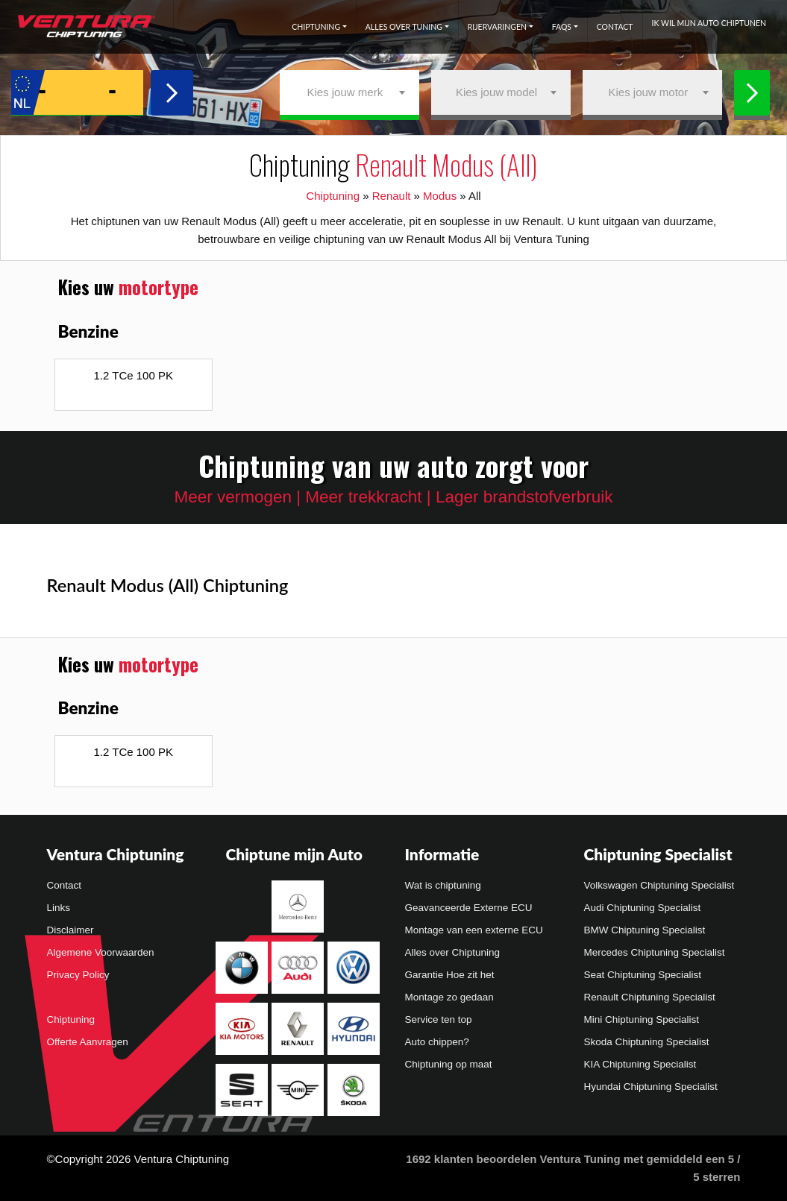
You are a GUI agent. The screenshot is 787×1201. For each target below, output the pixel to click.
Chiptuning (316, 26)
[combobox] (349, 92)
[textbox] (349, 92)
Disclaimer (70, 930)
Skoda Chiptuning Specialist (646, 1041)
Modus (440, 195)
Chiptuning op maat (448, 1064)
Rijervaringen (497, 26)
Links (59, 907)
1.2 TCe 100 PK (133, 375)
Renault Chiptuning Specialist (649, 997)
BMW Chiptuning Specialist (645, 930)
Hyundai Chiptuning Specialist (651, 1086)
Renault (391, 195)
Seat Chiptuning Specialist (643, 974)
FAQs (561, 26)
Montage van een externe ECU (474, 930)
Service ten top (438, 1019)
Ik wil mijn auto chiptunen (709, 23)
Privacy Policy (78, 974)
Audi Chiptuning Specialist (642, 907)
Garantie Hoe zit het (450, 974)
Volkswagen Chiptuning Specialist (659, 885)
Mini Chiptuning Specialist (642, 1019)
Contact (615, 26)
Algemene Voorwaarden (100, 952)
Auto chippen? (437, 1041)
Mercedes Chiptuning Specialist (654, 952)
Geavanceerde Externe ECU (469, 907)
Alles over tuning (404, 26)
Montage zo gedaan (449, 997)
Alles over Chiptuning (453, 952)
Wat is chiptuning (443, 885)
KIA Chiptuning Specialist (640, 1064)
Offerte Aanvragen (87, 1041)
